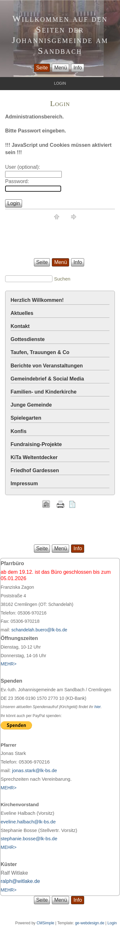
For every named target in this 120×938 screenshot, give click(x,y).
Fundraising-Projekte (36, 444)
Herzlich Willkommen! (37, 300)
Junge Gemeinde (31, 405)
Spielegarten (26, 418)
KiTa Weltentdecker (34, 457)
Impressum (24, 483)
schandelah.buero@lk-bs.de (39, 629)
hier (97, 707)
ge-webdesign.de (89, 923)
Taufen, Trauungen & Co (40, 352)
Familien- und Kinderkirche (43, 391)
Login (112, 923)
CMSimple (45, 923)
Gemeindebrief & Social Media (47, 378)
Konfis (19, 431)
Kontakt (20, 326)
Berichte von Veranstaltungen (47, 365)
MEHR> (8, 787)
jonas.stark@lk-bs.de (34, 770)
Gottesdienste (28, 339)
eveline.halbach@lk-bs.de (28, 821)
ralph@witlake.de (20, 881)
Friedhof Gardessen (35, 470)
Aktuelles (22, 313)
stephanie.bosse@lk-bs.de (29, 838)
